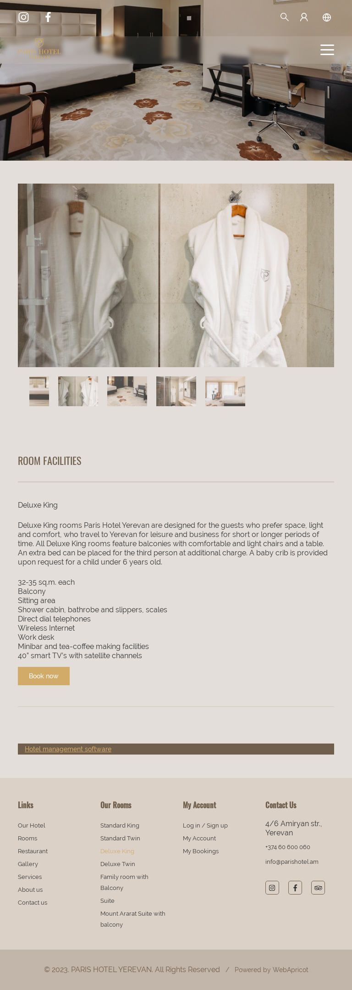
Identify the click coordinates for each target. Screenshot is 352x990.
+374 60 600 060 (287, 847)
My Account (199, 838)
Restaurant (33, 851)
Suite (107, 900)
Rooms (27, 838)
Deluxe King (117, 851)
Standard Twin (120, 838)
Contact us (32, 902)
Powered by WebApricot (271, 969)
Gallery (28, 864)
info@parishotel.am (292, 861)
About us (30, 889)
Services (30, 876)
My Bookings (201, 851)
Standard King (119, 825)
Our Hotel (31, 825)
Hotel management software (68, 749)
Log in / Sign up (205, 825)
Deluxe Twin (117, 864)
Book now (44, 676)
